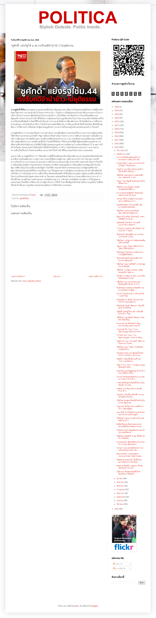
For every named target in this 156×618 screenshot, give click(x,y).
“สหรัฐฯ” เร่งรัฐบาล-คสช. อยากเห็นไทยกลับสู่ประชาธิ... (130, 277)
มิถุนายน (120, 493)
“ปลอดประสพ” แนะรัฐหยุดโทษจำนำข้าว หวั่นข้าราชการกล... (129, 354)
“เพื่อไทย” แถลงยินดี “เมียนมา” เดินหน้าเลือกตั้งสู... (130, 318)
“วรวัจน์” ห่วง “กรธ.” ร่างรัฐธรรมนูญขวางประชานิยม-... (130, 336)
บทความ (117, 564)
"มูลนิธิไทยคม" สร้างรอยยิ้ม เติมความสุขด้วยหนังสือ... (129, 206)
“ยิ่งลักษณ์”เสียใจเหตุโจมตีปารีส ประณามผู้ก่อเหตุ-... (129, 259)
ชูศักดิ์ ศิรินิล (24, 198)
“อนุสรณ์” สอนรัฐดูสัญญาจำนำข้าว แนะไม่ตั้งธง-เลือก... (130, 372)
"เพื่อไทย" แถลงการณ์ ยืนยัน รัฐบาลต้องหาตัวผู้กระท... (127, 212)
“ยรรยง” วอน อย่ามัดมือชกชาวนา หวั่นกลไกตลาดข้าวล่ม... (130, 449)
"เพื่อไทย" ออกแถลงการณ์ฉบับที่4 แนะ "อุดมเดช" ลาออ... (129, 176)
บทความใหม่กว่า (18, 276)
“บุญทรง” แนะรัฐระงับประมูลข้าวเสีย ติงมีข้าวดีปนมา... (129, 170)
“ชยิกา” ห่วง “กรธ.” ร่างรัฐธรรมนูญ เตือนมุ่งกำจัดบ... (130, 366)
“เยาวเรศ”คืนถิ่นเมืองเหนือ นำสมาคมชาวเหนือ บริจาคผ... (128, 158)
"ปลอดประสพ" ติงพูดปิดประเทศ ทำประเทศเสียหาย (130, 431)
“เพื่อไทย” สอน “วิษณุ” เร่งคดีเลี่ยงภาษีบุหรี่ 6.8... (129, 348)
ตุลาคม (120, 478)
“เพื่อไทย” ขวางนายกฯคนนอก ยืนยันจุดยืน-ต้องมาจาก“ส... (128, 283)
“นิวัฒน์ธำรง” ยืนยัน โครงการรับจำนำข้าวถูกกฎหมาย (129, 301)
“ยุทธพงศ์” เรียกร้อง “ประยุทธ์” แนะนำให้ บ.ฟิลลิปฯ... (128, 223)
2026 (117, 107)
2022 (117, 121)
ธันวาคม (120, 150)
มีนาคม (120, 504)
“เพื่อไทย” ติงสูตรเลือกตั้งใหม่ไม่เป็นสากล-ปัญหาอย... (130, 401)
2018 (117, 136)
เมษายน (120, 500)
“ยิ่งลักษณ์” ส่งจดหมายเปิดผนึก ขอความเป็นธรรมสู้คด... (130, 289)
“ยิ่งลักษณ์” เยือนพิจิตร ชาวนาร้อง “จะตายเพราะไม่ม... (130, 235)
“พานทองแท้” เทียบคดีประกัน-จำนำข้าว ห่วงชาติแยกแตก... (130, 443)
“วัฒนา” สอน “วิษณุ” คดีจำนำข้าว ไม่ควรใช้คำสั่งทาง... (130, 247)
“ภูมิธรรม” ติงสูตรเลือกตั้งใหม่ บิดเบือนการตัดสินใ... (128, 472)
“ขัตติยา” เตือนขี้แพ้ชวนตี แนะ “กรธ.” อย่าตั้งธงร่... (128, 360)
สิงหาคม (120, 486)
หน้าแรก (56, 276)
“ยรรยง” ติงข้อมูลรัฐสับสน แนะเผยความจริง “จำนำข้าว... (130, 378)
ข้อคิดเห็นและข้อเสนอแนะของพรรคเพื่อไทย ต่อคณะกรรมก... (129, 425)
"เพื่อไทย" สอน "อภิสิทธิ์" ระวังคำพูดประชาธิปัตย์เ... (130, 265)
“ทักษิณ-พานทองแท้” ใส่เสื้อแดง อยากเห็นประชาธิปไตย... (129, 461)
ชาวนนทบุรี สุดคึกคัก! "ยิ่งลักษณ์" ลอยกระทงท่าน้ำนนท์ (129, 194)
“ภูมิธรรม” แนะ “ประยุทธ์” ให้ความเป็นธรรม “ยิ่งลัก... (130, 342)
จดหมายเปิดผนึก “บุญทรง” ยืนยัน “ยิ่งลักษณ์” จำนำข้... (129, 467)
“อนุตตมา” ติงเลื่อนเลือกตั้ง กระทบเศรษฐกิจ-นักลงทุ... (130, 395)
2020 (117, 129)
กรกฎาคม (121, 489)
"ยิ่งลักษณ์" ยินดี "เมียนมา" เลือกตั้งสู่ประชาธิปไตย (130, 306)
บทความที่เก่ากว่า (96, 276)
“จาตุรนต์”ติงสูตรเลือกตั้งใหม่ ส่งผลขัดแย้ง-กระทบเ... (130, 384)
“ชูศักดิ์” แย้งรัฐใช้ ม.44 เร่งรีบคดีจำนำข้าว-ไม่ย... (129, 312)
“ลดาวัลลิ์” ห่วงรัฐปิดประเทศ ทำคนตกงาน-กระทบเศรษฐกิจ (130, 413)
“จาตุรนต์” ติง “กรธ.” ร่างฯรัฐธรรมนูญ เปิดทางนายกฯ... (129, 330)
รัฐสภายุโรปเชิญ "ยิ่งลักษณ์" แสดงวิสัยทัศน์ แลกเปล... (130, 217)
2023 (117, 118)
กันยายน (120, 482)
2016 (117, 143)
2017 (117, 140)
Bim (76, 606)
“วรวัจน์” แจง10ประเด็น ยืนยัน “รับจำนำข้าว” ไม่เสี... (130, 229)
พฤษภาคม (121, 497)
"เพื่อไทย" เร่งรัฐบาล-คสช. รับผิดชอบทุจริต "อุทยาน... (129, 271)
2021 (117, 125)
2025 (117, 110)
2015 (117, 147)
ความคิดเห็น (119, 568)
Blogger (94, 606)
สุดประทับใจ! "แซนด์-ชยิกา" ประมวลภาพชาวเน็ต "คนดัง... (129, 455)
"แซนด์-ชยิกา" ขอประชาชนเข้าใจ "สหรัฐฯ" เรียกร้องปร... (130, 164)
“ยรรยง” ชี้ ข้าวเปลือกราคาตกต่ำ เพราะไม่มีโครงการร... (129, 200)
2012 (117, 509)
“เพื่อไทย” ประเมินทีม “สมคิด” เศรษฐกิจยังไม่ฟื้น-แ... (128, 188)
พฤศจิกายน (121, 154)
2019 (117, 132)
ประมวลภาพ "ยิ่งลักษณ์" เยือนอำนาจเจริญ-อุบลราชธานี (128, 324)
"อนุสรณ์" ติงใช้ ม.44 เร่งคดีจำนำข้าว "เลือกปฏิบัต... (130, 407)
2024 (117, 114)
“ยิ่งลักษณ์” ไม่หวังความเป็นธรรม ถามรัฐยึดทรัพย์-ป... (129, 253)
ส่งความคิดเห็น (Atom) (31, 281)
